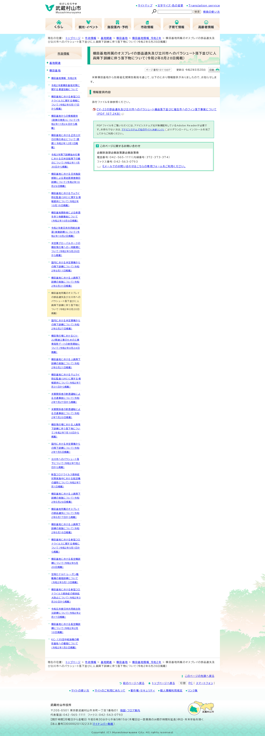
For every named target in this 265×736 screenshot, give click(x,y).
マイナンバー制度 (103, 724)
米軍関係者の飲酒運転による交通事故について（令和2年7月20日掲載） (65, 413)
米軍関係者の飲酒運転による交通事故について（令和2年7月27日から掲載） (65, 398)
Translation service (204, 5)
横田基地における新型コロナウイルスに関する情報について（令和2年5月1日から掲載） (65, 545)
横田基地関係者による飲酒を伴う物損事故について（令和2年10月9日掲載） (65, 216)
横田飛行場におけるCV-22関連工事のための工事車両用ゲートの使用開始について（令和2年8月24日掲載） (65, 344)
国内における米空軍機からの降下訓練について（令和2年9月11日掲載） (65, 266)
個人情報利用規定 (171, 690)
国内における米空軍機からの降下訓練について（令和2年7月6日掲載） (65, 448)
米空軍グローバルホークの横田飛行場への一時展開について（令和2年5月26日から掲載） (65, 249)
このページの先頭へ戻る (199, 676)
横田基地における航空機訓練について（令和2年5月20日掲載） (65, 563)
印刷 (211, 70)
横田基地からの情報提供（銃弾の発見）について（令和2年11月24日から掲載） (65, 122)
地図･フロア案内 (130, 710)
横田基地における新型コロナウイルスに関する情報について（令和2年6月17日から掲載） (65, 102)
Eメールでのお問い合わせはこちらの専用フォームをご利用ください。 (144, 166)
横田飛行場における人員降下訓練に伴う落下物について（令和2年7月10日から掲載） (65, 430)
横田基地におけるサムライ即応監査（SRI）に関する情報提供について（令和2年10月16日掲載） (66, 199)
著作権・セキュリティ (142, 690)
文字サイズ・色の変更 (170, 5)
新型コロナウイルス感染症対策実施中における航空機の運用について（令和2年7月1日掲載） (66, 480)
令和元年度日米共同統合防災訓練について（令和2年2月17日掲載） (66, 613)
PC (190, 683)
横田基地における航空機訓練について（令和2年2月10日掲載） (65, 628)
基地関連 (106, 38)
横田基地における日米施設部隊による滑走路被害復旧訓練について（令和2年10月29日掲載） (65, 180)
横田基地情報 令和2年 (146, 38)
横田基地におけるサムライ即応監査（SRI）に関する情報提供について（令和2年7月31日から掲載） (66, 380)
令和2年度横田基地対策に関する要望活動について (65, 87)
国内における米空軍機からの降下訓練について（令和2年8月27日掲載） (65, 324)
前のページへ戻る (134, 683)
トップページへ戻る (163, 683)
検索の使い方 (211, 11)
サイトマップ (145, 5)
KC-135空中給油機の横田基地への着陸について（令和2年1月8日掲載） (65, 643)
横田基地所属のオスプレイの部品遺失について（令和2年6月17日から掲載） (65, 513)
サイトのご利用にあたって (110, 690)
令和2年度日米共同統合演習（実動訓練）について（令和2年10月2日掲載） (65, 232)
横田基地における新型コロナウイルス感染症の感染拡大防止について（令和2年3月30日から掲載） (66, 595)
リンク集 (193, 690)
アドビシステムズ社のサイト (144, 129)
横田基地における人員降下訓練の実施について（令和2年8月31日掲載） (65, 282)
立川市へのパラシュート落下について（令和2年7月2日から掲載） (65, 463)
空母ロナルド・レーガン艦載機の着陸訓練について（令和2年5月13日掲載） (65, 578)
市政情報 (90, 38)
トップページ (73, 38)
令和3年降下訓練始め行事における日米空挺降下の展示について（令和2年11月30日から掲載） (65, 160)
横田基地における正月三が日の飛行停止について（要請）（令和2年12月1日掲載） (65, 141)
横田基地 (122, 38)
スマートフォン (204, 683)
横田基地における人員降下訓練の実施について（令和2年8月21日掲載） (65, 363)
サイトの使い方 (80, 690)
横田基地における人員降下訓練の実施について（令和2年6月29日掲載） (65, 498)
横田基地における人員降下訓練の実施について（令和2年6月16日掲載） (65, 528)
